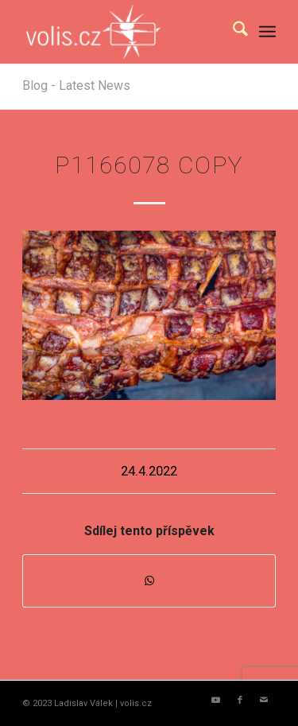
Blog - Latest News (76, 85)
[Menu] (267, 32)
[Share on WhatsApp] (149, 581)
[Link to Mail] (264, 700)
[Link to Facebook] (240, 700)
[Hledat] (232, 32)
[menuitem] (232, 32)
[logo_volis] (123, 32)
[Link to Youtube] (216, 700)
